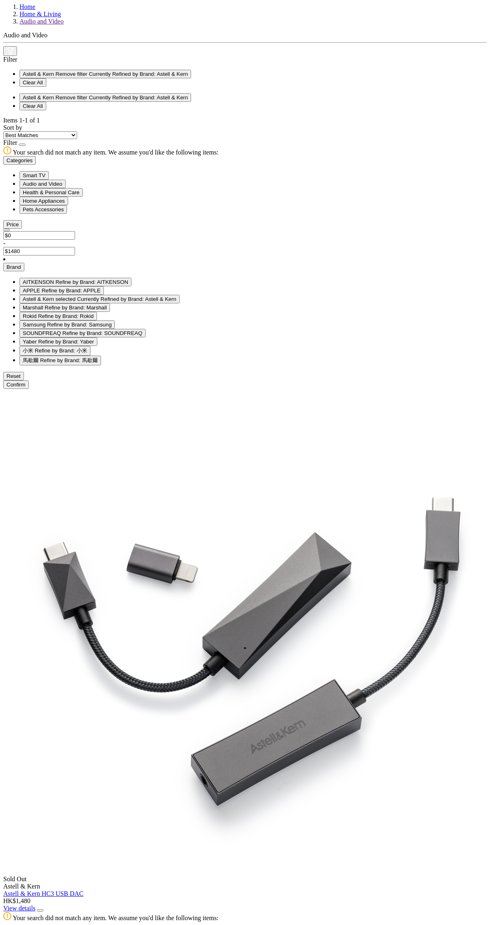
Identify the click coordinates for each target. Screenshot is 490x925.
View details (19, 908)
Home (27, 6)
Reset (13, 376)
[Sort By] (40, 135)
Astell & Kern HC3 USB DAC (43, 893)
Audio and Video (41, 21)
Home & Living (40, 14)
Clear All (33, 82)
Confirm (16, 385)
